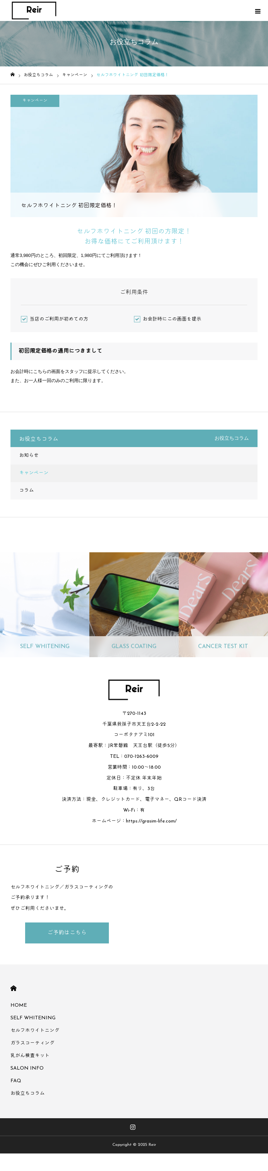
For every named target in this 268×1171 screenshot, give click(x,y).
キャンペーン (34, 101)
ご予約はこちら (67, 933)
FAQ (15, 1081)
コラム (26, 490)
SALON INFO (27, 1068)
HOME (13, 988)
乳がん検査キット (30, 1055)
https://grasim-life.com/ (151, 821)
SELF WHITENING (32, 1018)
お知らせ (29, 455)
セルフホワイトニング (34, 1030)
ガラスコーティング (32, 1043)
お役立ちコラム (27, 1093)
